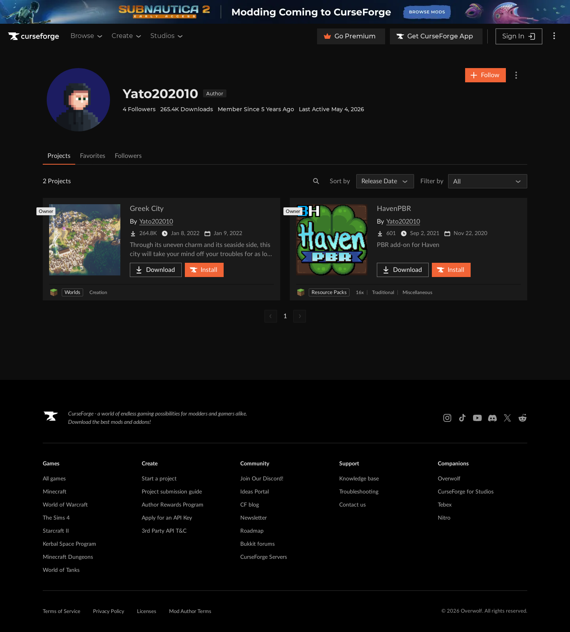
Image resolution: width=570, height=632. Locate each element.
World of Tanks (61, 570)
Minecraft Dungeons (68, 557)
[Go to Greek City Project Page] (161, 249)
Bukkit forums (257, 544)
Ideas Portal (254, 492)
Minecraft (54, 492)
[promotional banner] (285, 12)
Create (127, 36)
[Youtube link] (477, 418)
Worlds (72, 292)
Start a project (159, 479)
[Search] (316, 181)
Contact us (352, 505)
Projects (59, 156)
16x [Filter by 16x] (360, 292)
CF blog (249, 505)
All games (54, 479)
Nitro (444, 518)
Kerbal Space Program (69, 544)
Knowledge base (359, 479)
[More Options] (516, 75)
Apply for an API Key (167, 518)
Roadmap (252, 531)
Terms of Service (61, 611)
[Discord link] (492, 418)
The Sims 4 (56, 518)
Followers (128, 156)
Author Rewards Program (172, 505)
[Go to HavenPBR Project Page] (408, 249)
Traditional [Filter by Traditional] (383, 292)
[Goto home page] (34, 36)
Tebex (445, 505)
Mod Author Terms (190, 611)
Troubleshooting (358, 492)
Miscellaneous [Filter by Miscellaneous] (417, 292)
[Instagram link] (447, 418)
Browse (87, 36)
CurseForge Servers (263, 557)
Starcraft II (56, 531)
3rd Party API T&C (164, 531)
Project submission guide (172, 492)
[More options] (554, 36)
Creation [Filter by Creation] (98, 292)
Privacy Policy (108, 611)
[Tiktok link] (462, 418)
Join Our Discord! (261, 479)
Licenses (146, 611)
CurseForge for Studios (466, 492)
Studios (167, 36)
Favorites (92, 156)
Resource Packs (329, 292)
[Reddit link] (522, 418)
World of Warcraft (65, 505)
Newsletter (253, 518)
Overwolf (449, 479)
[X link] (507, 418)
